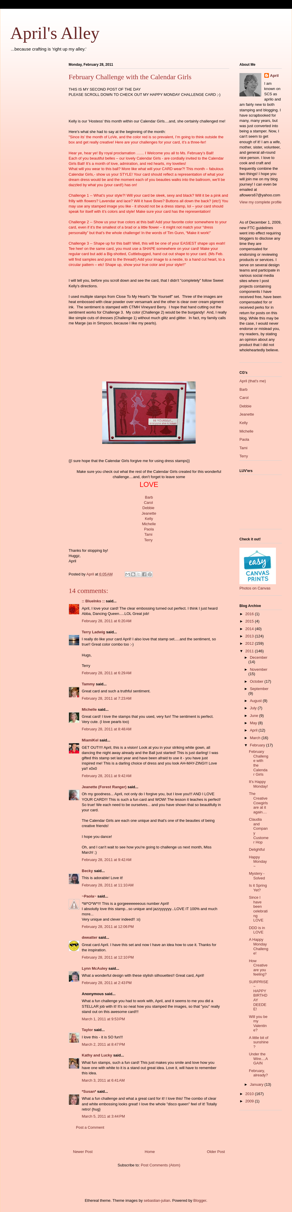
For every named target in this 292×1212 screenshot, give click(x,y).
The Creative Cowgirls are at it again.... (258, 802)
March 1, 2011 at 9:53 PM (103, 1019)
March (256, 738)
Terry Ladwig (93, 632)
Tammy (88, 684)
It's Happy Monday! (258, 784)
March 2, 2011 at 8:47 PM (103, 1044)
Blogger (199, 1200)
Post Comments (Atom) (160, 1165)
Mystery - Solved (257, 875)
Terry (148, 540)
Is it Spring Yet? (258, 887)
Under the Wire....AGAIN (258, 1058)
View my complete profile (260, 202)
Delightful (257, 849)
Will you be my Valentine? (258, 1023)
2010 (250, 1094)
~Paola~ (89, 896)
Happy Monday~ (258, 861)
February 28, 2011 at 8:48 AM (106, 729)
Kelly (149, 518)
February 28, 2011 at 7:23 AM (106, 698)
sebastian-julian (157, 1200)
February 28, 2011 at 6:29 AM (106, 673)
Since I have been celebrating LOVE (258, 908)
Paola (149, 529)
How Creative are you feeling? (258, 968)
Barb (149, 497)
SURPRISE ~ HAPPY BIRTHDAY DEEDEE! (258, 996)
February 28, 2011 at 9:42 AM (106, 776)
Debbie (148, 508)
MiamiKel (90, 740)
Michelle (149, 524)
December (258, 657)
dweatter (89, 937)
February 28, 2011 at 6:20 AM (106, 621)
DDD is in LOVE (257, 930)
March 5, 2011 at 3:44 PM (103, 1116)
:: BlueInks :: (93, 601)
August (256, 701)
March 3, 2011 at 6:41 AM (103, 1080)
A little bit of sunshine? (258, 1042)
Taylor (87, 1030)
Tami (148, 534)
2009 (250, 1101)
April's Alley (55, 33)
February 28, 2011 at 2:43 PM (107, 983)
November (258, 669)
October (257, 681)
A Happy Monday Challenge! (258, 946)
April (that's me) (252, 381)
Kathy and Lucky (97, 1055)
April (274, 75)
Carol (148, 502)
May (254, 723)
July (254, 708)
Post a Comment (90, 1127)
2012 (250, 643)
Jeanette (149, 513)
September (259, 689)
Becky (87, 871)
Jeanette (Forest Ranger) (105, 787)
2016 (250, 614)
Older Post (216, 1151)
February (258, 745)
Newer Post (83, 1151)
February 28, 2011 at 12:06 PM (108, 926)
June (254, 715)
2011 (250, 651)
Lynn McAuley (94, 968)
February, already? (258, 1073)
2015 (250, 621)
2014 (250, 629)
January (257, 1084)
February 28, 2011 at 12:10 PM (108, 957)
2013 (250, 636)
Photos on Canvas (254, 588)
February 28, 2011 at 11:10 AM (107, 885)
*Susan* (89, 1091)
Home (150, 1151)
